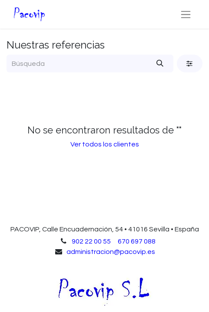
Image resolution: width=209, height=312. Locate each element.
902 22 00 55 (91, 241)
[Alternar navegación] (186, 14)
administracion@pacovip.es (110, 251)
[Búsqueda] (160, 63)
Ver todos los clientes (104, 144)
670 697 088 (137, 241)
